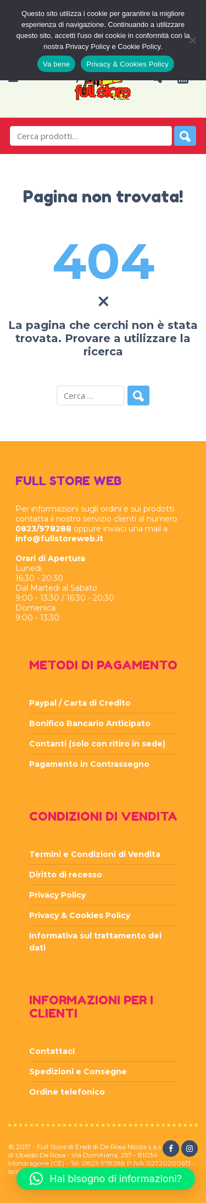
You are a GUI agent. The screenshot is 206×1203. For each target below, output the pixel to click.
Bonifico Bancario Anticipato (90, 723)
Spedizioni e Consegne (78, 1071)
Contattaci (52, 1051)
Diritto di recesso (65, 875)
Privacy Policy (57, 895)
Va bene (56, 64)
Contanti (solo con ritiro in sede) (97, 744)
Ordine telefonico (67, 1092)
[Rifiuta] (192, 40)
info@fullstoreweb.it (59, 538)
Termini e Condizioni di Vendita (94, 854)
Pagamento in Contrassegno (89, 764)
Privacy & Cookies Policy (79, 915)
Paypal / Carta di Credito (80, 703)
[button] (105, 1179)
